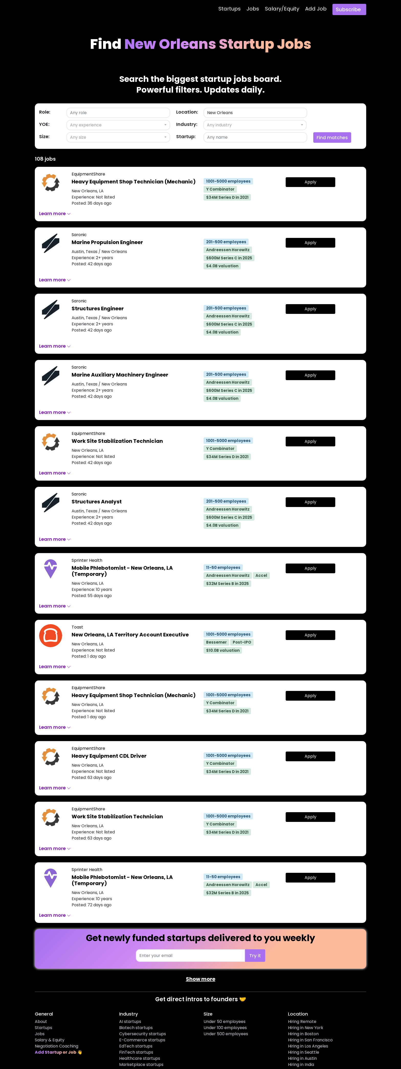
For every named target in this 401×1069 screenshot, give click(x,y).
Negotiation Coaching (56, 1046)
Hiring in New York (305, 1028)
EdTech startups (135, 1046)
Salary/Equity (282, 8)
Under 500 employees (226, 1034)
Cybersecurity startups (142, 1034)
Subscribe (348, 9)
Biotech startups (136, 1028)
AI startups (130, 1021)
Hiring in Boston (303, 1034)
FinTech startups (136, 1052)
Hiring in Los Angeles (308, 1046)
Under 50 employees (225, 1021)
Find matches (332, 137)
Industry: (186, 124)
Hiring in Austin (302, 1058)
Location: (187, 112)
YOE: (44, 124)
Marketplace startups (141, 1064)
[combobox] (118, 125)
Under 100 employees (225, 1028)
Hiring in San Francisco (310, 1040)
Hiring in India (301, 1064)
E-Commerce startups (142, 1040)
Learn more (55, 213)
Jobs (253, 8)
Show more (200, 979)
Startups (229, 8)
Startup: (185, 136)
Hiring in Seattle (303, 1052)
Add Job (316, 8)
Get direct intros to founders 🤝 (200, 999)
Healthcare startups (139, 1058)
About (41, 1021)
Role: (44, 112)
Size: (44, 136)
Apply (310, 182)
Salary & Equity (49, 1040)
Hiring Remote (302, 1021)
